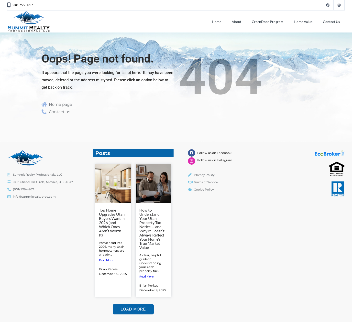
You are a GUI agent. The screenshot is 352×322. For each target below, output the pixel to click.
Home (216, 22)
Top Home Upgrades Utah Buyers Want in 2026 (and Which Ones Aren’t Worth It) (112, 222)
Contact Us (331, 22)
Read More (106, 260)
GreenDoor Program (267, 22)
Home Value (303, 22)
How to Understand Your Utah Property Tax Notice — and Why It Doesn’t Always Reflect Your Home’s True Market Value (152, 229)
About (236, 22)
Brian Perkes (108, 269)
